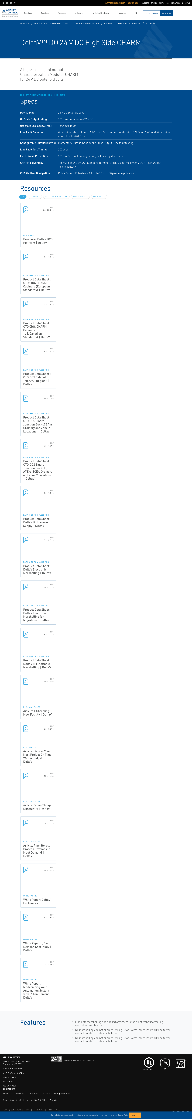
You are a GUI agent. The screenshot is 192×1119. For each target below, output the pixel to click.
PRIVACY (26, 1110)
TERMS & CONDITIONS (12, 1110)
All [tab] (22, 197)
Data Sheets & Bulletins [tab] (56, 197)
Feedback (68, 1093)
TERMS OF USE (38, 1110)
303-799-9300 (17, 1068)
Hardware (109, 23)
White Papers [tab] (99, 197)
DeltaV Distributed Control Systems (82, 23)
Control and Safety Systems (47, 23)
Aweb (58, 1110)
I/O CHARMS (151, 23)
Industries (34, 1093)
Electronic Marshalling (129, 23)
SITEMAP (50, 1110)
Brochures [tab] (35, 197)
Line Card (48, 1093)
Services (20, 1093)
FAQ (58, 1093)
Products (24, 23)
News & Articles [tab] (80, 197)
